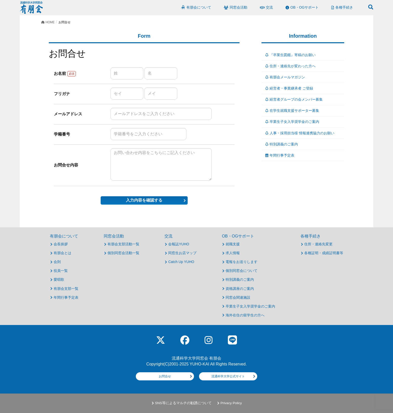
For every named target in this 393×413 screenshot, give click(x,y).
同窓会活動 (114, 236)
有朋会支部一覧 (66, 289)
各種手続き (310, 236)
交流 (168, 236)
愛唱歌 (59, 279)
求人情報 (233, 253)
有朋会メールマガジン (285, 77)
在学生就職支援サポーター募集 (292, 110)
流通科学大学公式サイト (228, 376)
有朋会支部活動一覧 (123, 244)
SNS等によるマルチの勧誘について (183, 403)
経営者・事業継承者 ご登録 (289, 88)
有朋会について (64, 236)
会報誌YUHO (178, 244)
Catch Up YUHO (181, 262)
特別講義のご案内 (281, 144)
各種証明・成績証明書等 (323, 253)
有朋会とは (62, 253)
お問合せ (165, 376)
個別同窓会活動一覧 (123, 253)
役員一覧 (61, 271)
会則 (57, 262)
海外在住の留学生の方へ (245, 315)
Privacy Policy (231, 403)
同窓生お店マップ (182, 253)
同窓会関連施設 (238, 297)
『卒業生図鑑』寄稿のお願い (290, 55)
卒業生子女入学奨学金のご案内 (292, 122)
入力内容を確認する (144, 200)
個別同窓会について (241, 271)
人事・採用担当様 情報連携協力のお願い (299, 133)
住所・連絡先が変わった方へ (290, 66)
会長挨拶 (61, 244)
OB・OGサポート (238, 236)
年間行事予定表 (279, 155)
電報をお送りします (241, 262)
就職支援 (233, 244)
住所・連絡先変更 (318, 244)
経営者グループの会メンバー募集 (294, 99)
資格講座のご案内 (240, 289)
